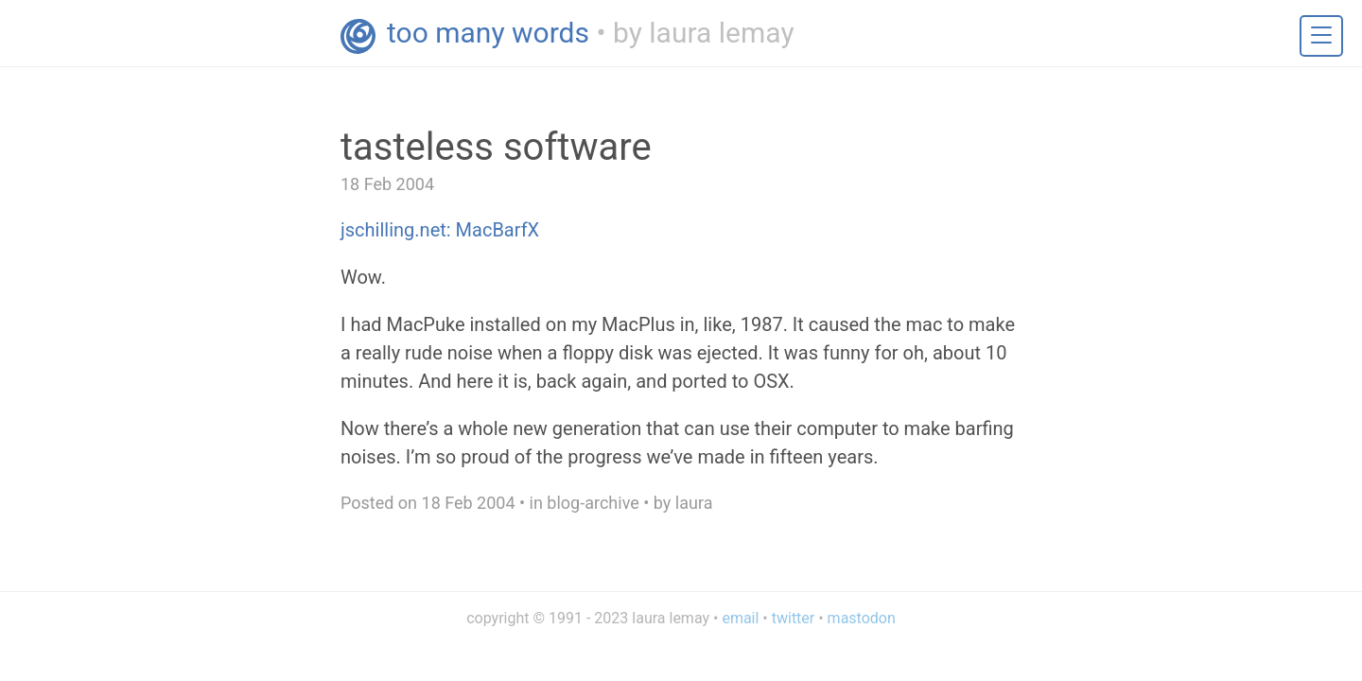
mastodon (862, 618)
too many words (488, 32)
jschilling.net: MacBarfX (439, 229)
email (740, 618)
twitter (793, 618)
